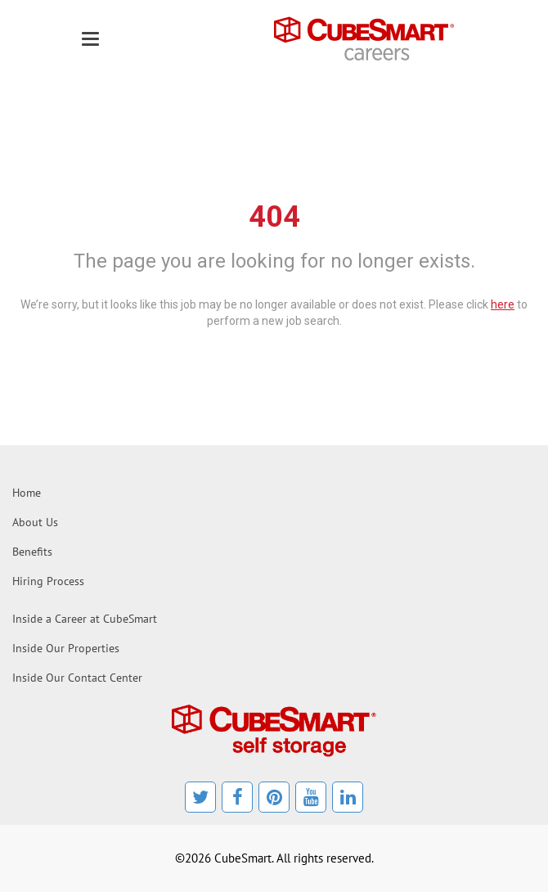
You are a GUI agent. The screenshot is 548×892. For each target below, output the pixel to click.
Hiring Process (48, 581)
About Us (35, 522)
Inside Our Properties (65, 648)
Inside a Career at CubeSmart (84, 618)
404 (274, 217)
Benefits (32, 551)
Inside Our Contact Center (77, 677)
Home (26, 492)
